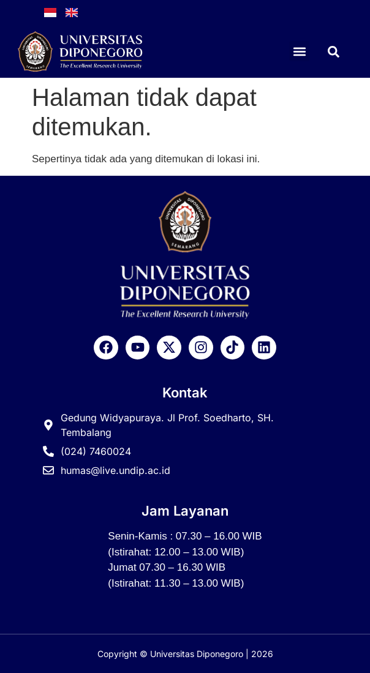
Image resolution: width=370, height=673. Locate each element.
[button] (299, 51)
